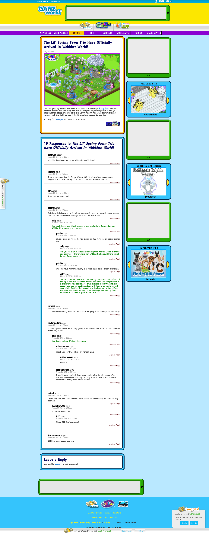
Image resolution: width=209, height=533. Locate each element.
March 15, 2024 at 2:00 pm (58, 325)
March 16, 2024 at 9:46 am (66, 236)
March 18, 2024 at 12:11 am (58, 157)
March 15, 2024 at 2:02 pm (62, 338)
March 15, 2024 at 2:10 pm (58, 308)
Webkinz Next (61, 33)
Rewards (85, 26)
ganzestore (50, 52)
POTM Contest (150, 197)
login (161, 1)
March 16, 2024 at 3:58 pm (58, 174)
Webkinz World (42, 1)
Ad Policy (106, 523)
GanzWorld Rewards (95, 513)
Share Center (154, 33)
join (167, 1)
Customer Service (130, 523)
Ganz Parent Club (111, 517)
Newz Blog (45, 33)
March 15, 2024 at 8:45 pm (58, 210)
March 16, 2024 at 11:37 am (70, 248)
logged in (58, 464)
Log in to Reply (114, 163)
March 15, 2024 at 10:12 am (58, 438)
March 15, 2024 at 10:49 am (58, 395)
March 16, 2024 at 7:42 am (62, 223)
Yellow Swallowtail (150, 115)
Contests (107, 33)
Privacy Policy (85, 523)
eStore (76, 33)
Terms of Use (96, 523)
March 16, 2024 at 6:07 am (62, 408)
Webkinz (107, 513)
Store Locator (150, 279)
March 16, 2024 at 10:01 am (66, 265)
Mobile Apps (123, 33)
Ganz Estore (55, 1)
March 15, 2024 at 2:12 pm (66, 349)
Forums (138, 33)
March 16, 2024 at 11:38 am (58, 193)
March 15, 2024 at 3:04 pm (66, 372)
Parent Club (122, 25)
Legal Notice (74, 523)
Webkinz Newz (103, 25)
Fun (92, 33)
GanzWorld (117, 513)
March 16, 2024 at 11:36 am (70, 276)
